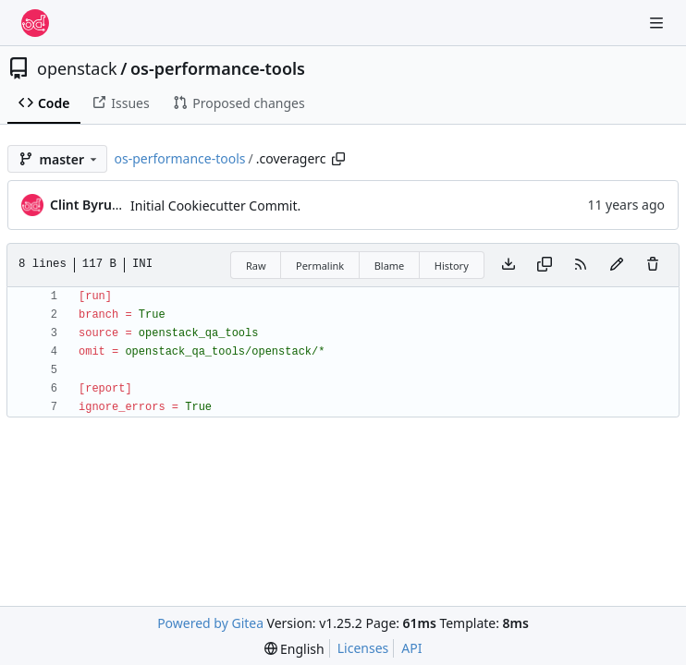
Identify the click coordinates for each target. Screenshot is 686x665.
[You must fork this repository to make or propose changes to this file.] (616, 265)
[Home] (35, 23)
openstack (77, 68)
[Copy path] (338, 158)
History (452, 265)
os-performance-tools (217, 68)
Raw (256, 265)
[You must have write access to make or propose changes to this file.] (653, 265)
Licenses (363, 648)
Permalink (320, 265)
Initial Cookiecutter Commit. (215, 205)
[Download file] (508, 265)
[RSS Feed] (580, 265)
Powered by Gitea (210, 623)
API (411, 648)
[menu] (294, 649)
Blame (389, 265)
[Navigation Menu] (658, 22)
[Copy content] (544, 265)
